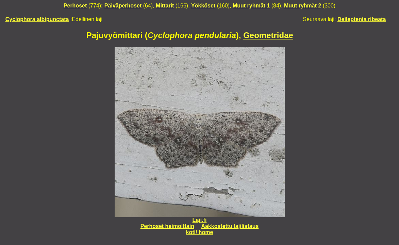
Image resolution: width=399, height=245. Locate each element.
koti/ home (199, 232)
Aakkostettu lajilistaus (230, 226)
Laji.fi (200, 220)
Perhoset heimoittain (167, 226)
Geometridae (268, 35)
